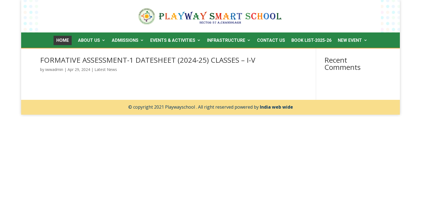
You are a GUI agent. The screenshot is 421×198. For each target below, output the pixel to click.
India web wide (276, 107)
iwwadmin (54, 69)
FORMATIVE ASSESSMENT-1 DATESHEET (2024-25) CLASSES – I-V (147, 60)
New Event (350, 40)
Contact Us (271, 40)
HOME (62, 40)
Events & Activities (172, 40)
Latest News (105, 69)
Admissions (125, 40)
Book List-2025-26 (311, 40)
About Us (89, 40)
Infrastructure (226, 40)
